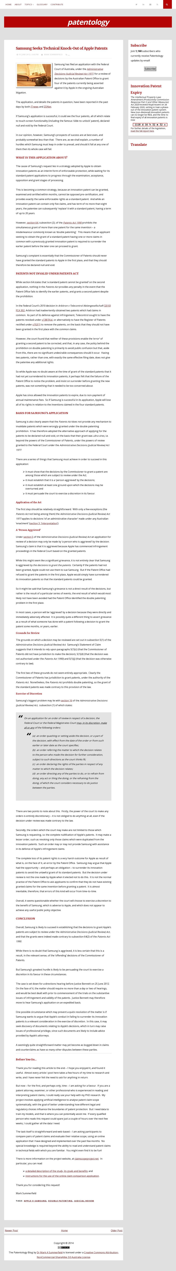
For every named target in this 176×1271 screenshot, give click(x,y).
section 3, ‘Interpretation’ (44, 523)
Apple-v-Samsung (35, 1200)
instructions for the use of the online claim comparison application (62, 1176)
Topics (28, 4)
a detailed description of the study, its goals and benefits (56, 1171)
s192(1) (36, 324)
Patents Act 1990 (72, 222)
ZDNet (47, 106)
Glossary (42, 4)
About (18, 4)
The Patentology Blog (21, 1252)
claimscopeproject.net (87, 1158)
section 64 (32, 222)
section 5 (28, 537)
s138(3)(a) (47, 319)
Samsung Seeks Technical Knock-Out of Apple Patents (61, 48)
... (69, 54)
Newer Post (11, 1230)
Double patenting (60, 1200)
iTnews (35, 106)
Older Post (116, 1230)
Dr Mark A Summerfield (50, 1252)
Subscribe (150, 68)
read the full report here (142, 131)
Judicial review (84, 1200)
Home (9, 4)
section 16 (66, 700)
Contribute (57, 4)
